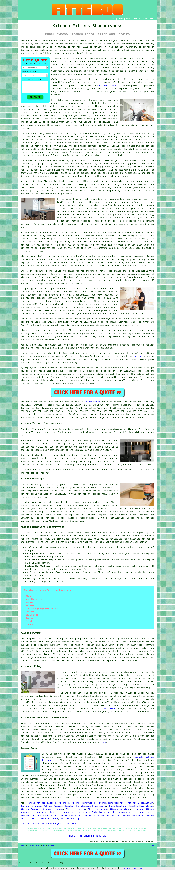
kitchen (141, 262)
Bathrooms (72, 824)
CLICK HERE (108, 708)
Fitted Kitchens (75, 809)
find (29, 723)
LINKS (120, 19)
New (44, 845)
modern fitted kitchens (71, 769)
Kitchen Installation (140, 803)
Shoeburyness (92, 402)
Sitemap (22, 845)
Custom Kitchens (45, 812)
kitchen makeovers (91, 760)
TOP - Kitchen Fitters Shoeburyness (42, 824)
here (103, 742)
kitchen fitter (113, 58)
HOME (113, 19)
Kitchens (64, 803)
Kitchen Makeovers (65, 815)
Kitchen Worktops (120, 809)
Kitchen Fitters (34, 845)
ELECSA (138, 356)
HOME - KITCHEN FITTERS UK (87, 835)
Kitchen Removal (53, 806)
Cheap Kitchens (117, 806)
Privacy (153, 845)
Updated (51, 845)
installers (27, 259)
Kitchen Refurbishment (111, 803)
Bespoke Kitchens (31, 806)
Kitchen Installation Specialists (85, 806)
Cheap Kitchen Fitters (42, 803)
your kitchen (98, 50)
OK (140, 868)
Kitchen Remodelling (141, 806)
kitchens (67, 187)
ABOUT (128, 19)
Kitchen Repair (67, 812)
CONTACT (137, 19)
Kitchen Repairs (42, 815)
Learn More (130, 868)
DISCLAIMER (148, 19)
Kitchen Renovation (83, 803)
